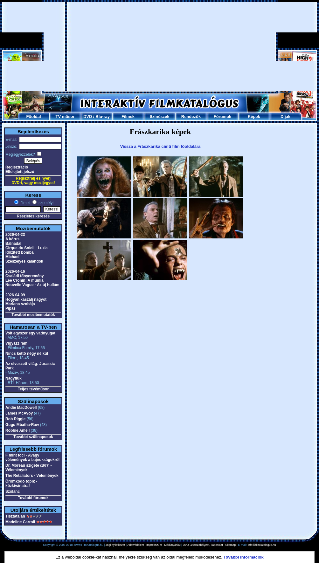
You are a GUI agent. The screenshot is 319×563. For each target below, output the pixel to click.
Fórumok (223, 116)
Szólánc (12, 491)
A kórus (12, 239)
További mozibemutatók (33, 314)
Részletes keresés (33, 216)
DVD (87, 116)
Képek (254, 116)
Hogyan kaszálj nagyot (25, 299)
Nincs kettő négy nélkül (26, 353)
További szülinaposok (33, 437)
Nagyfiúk (13, 378)
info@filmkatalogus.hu (262, 544)
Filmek (128, 116)
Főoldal (33, 116)
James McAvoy (19, 413)
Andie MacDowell (21, 407)
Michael (12, 257)
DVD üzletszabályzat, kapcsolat (203, 544)
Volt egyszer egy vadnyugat (30, 333)
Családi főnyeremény (24, 276)
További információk (244, 557)
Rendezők (191, 116)
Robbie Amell (17, 430)
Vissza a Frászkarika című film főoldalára (160, 146)
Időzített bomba (19, 252)
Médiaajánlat (172, 544)
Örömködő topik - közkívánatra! (21, 483)
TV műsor (65, 116)
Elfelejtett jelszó (19, 171)
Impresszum (154, 544)
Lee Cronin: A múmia (24, 280)
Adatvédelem (135, 544)
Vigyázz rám (16, 343)
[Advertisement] (160, 46)
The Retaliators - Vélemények (32, 475)
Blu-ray (102, 116)
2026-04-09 (15, 295)
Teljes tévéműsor (33, 389)
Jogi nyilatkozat (115, 544)
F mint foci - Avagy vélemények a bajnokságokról (32, 457)
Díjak (285, 116)
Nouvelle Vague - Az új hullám (32, 285)
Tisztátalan (15, 516)
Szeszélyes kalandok (24, 261)
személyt (46, 203)
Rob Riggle (15, 419)
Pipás (10, 308)
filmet (24, 203)
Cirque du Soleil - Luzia (26, 248)
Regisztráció (16, 167)
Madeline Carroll (20, 522)
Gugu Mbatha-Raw (22, 424)
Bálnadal (13, 243)
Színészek (159, 116)
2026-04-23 (15, 234)
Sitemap (230, 544)
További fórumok (33, 498)
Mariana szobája (20, 304)
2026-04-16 (15, 271)
